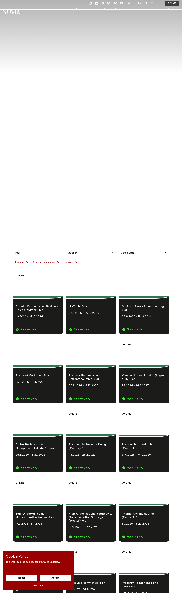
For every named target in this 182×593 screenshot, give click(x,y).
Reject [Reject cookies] (21, 578)
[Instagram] (90, 5)
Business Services (110, 16)
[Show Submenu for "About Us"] (137, 17)
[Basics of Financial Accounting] (144, 301)
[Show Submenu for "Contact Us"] (159, 17)
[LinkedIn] (96, 5)
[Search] (129, 5)
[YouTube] (121, 5)
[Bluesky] (115, 5)
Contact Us (149, 16)
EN (139, 5)
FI (146, 5)
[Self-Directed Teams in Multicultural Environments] (38, 508)
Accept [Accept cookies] (55, 578)
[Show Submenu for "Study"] (81, 17)
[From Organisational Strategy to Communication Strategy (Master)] (91, 508)
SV (152, 5)
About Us (129, 16)
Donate (172, 5)
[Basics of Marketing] (38, 370)
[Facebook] (103, 5)
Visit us (169, 16)
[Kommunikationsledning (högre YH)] (144, 370)
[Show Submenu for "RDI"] (94, 17)
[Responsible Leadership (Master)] (144, 439)
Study (75, 16)
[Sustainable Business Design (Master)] (91, 439)
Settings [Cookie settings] (38, 585)
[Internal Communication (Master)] (144, 508)
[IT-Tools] (91, 301)
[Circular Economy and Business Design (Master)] (38, 301)
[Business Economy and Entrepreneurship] (91, 370)
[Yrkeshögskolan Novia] (14, 17)
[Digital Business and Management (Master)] (38, 439)
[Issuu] (109, 5)
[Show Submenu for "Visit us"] (176, 17)
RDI (89, 16)
